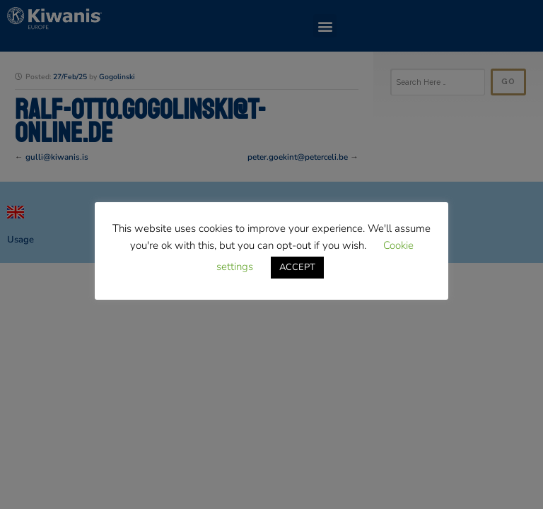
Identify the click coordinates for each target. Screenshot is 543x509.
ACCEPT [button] (297, 267)
